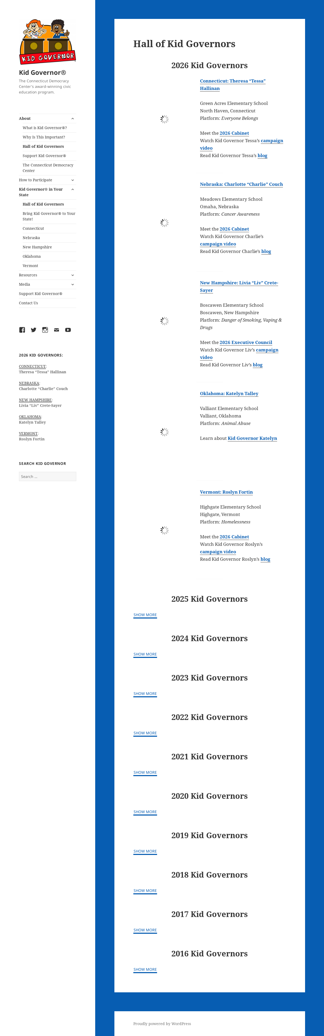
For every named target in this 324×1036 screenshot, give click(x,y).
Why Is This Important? (44, 137)
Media (24, 284)
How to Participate (35, 179)
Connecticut (33, 228)
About (25, 118)
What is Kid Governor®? (45, 127)
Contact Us (28, 302)
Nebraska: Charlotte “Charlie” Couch (241, 184)
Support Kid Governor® (44, 155)
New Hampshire (37, 246)
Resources (28, 274)
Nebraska (31, 237)
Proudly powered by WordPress (162, 1023)
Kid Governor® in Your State (41, 192)
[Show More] (145, 615)
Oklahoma (32, 256)
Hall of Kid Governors (43, 146)
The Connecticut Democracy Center (48, 167)
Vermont (30, 265)
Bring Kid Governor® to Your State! (49, 216)
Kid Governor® (42, 72)
